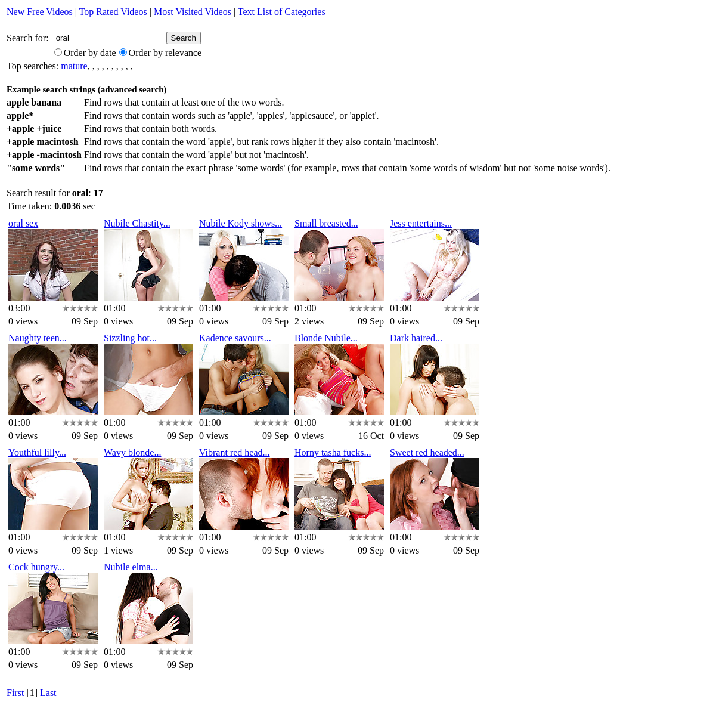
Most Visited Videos (192, 12)
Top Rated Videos (113, 12)
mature (74, 66)
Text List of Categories (281, 12)
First (15, 693)
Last (48, 693)
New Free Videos (40, 12)
